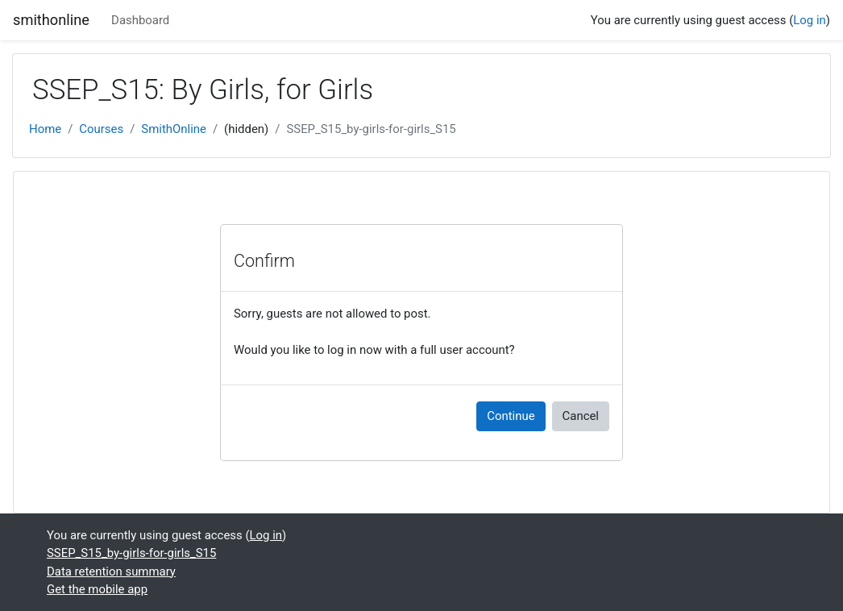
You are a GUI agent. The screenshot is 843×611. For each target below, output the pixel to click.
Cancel (581, 416)
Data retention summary (111, 571)
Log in (809, 20)
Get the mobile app (97, 589)
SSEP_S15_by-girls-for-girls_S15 (370, 129)
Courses (101, 129)
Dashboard (140, 20)
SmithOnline (173, 129)
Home (45, 129)
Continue (510, 416)
